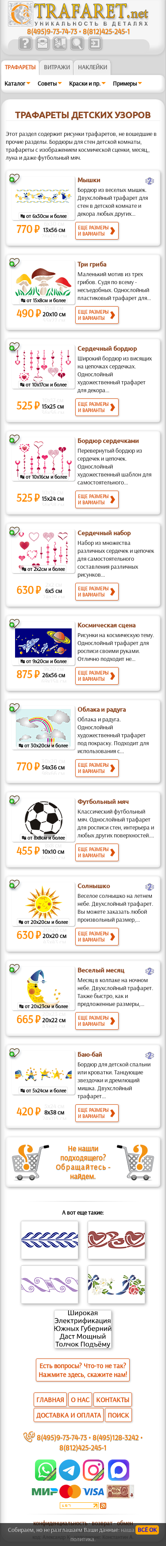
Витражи (57, 67)
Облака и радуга (101, 709)
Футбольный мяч (103, 801)
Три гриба (91, 264)
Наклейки (92, 67)
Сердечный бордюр (107, 348)
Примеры (125, 83)
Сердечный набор (104, 533)
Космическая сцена (106, 625)
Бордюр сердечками (108, 440)
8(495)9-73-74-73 (52, 31)
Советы (47, 83)
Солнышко (93, 885)
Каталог (14, 83)
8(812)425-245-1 (106, 31)
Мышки (88, 180)
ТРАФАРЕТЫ (20, 67)
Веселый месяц (100, 970)
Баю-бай (89, 1054)
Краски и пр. (84, 83)
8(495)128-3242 (116, 1437)
